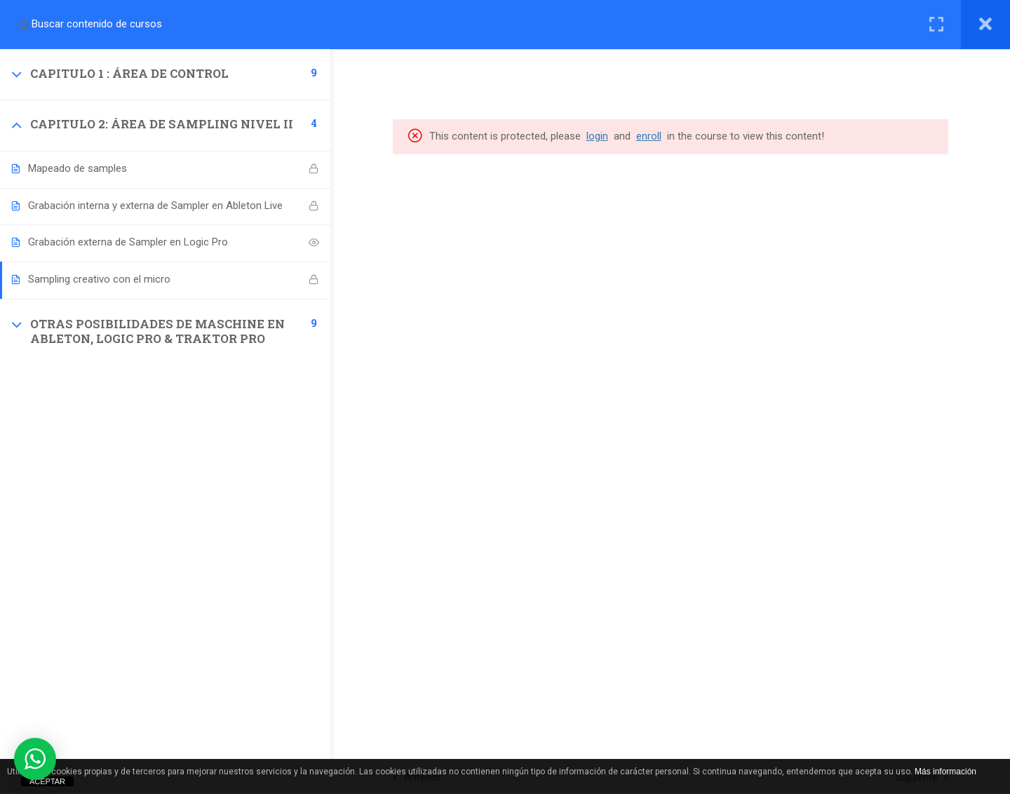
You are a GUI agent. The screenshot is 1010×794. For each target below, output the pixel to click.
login (599, 136)
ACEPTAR (47, 781)
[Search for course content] (23, 24)
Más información (945, 771)
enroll (650, 136)
